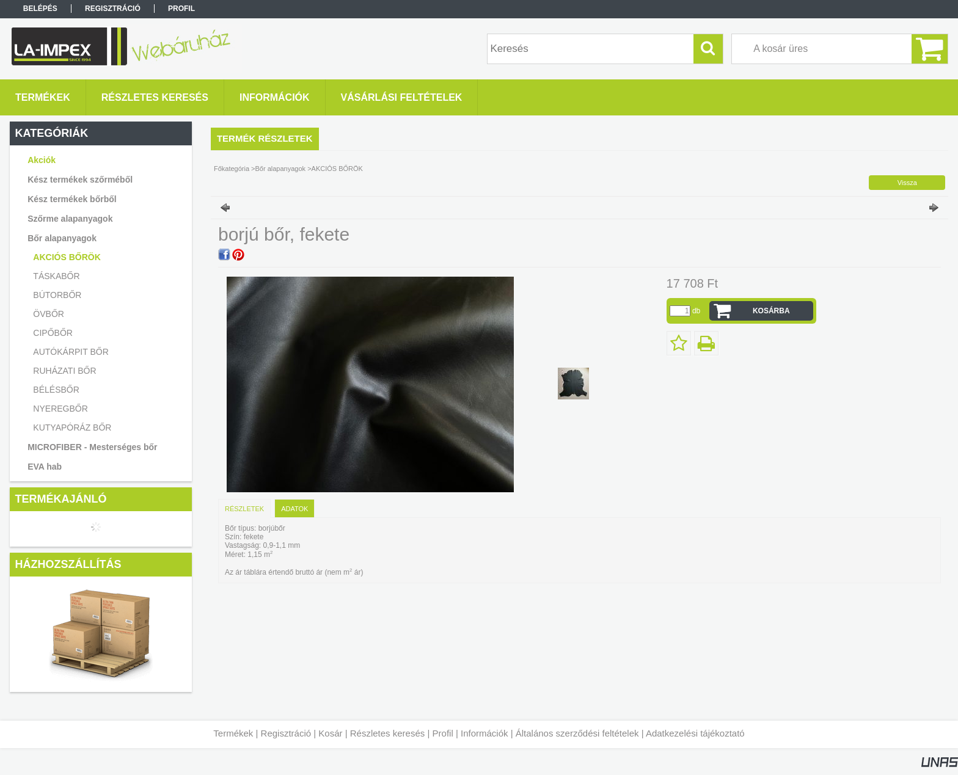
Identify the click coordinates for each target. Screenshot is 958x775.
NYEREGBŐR (60, 408)
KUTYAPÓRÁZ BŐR (72, 427)
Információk (484, 733)
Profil (443, 733)
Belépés (40, 8)
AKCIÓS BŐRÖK (66, 257)
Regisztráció (286, 733)
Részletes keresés (387, 733)
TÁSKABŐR (56, 276)
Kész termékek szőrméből (80, 179)
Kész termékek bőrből (72, 199)
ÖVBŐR (48, 314)
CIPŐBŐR (53, 333)
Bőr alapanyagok (280, 168)
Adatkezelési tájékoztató (695, 733)
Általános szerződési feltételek (577, 733)
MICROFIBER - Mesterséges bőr (92, 447)
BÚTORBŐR (57, 295)
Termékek (233, 733)
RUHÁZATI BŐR (64, 371)
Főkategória (231, 168)
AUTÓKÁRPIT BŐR (70, 352)
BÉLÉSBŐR (56, 390)
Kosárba (771, 311)
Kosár (330, 733)
